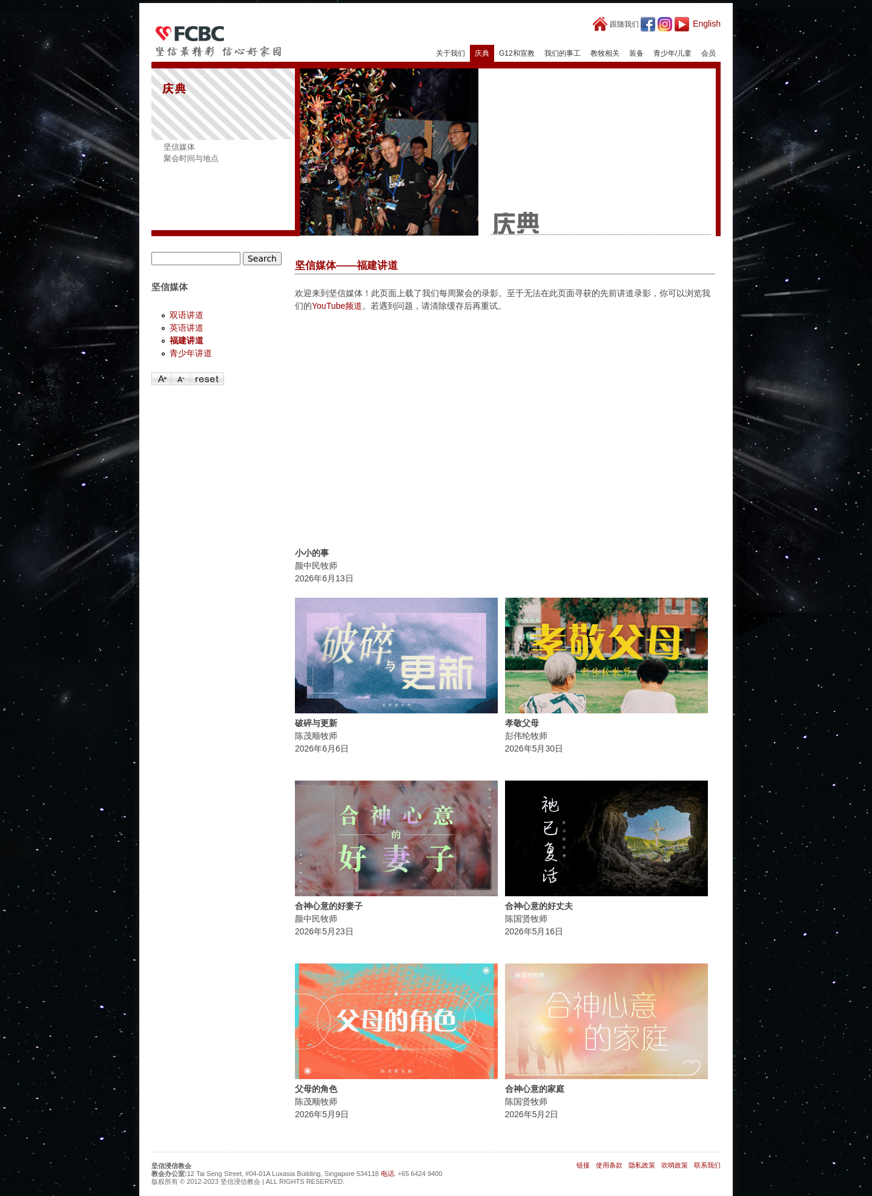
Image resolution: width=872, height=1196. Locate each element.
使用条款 (609, 1165)
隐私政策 (642, 1165)
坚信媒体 (179, 146)
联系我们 (707, 1165)
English (707, 23)
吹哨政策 (674, 1165)
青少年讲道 (191, 353)
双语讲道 (186, 315)
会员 (708, 53)
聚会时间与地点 (191, 158)
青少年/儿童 (672, 53)
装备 (636, 53)
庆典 (482, 53)
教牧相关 (604, 53)
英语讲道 (186, 327)
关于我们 (450, 53)
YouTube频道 (337, 306)
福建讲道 (186, 340)
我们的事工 (562, 53)
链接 (583, 1165)
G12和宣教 (517, 53)
